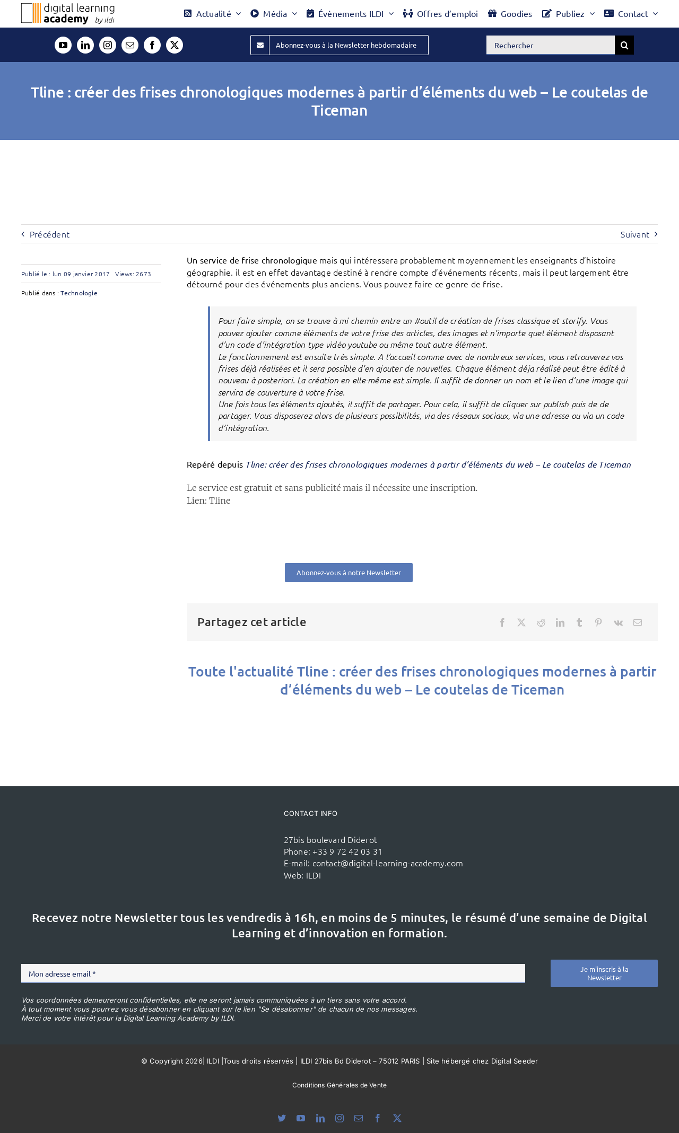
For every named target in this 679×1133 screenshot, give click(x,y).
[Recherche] (624, 45)
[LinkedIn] (560, 622)
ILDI (313, 875)
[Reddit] (541, 622)
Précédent (49, 234)
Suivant (635, 234)
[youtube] (63, 45)
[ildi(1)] (227, 829)
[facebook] (152, 45)
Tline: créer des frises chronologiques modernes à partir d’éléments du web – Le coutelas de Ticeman (438, 464)
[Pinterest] (598, 622)
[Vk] (618, 622)
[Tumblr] (579, 622)
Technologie (79, 292)
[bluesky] (281, 1118)
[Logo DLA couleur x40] (68, 7)
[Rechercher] (550, 45)
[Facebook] (502, 622)
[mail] (129, 45)
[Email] (637, 622)
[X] (521, 622)
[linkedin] (85, 45)
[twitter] (174, 45)
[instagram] (107, 45)
